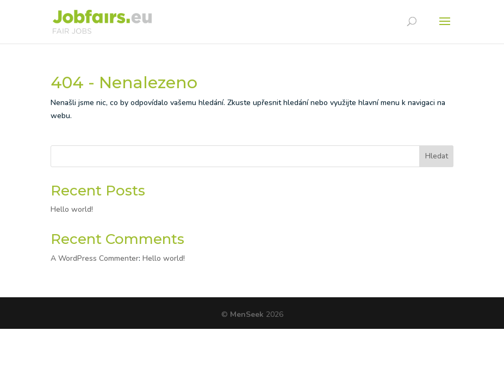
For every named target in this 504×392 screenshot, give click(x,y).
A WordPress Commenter (95, 258)
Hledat (436, 156)
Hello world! (72, 209)
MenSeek (248, 314)
